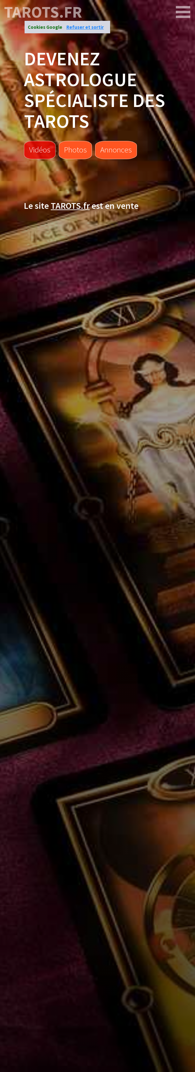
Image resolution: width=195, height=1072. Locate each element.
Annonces (116, 149)
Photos (75, 149)
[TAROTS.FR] (183, 12)
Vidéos (39, 149)
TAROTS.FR (43, 12)
